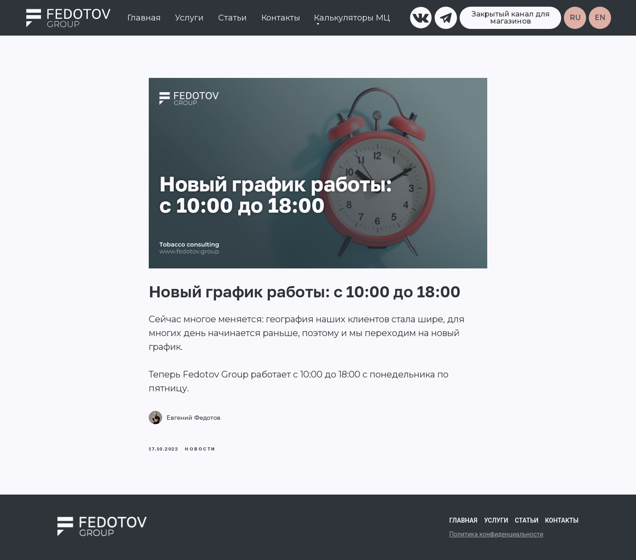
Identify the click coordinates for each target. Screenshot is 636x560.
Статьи (232, 18)
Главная (144, 18)
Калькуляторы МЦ (352, 18)
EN (600, 17)
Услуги (189, 18)
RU (575, 17)
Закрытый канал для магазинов (511, 17)
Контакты (280, 18)
